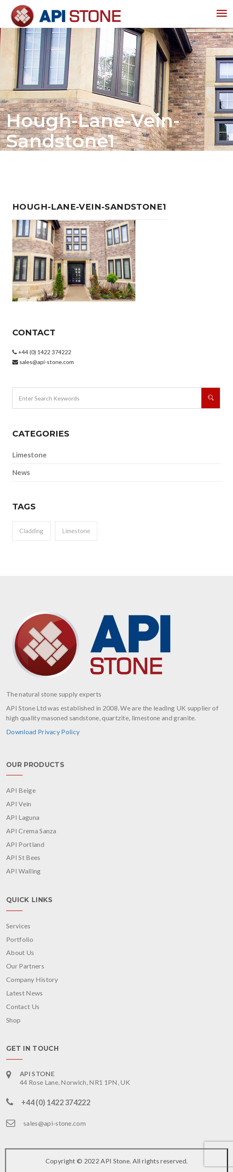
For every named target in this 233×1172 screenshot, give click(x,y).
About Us (20, 952)
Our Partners (25, 966)
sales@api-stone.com (54, 1123)
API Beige (21, 790)
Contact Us (22, 1006)
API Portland (25, 844)
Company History (32, 979)
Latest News (24, 993)
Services (18, 926)
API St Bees (23, 857)
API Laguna (22, 817)
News (21, 472)
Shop (13, 1020)
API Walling (23, 871)
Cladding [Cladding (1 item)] (31, 530)
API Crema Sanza (31, 831)
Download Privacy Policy (43, 731)
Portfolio (19, 939)
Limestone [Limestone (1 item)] (76, 530)
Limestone (29, 454)
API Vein (19, 804)
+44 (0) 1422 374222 (55, 1102)
